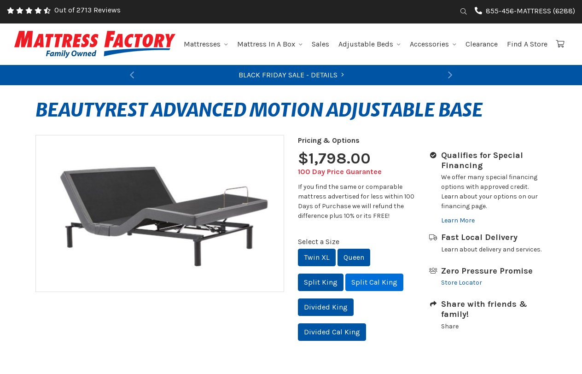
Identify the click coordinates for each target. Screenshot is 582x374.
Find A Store (527, 44)
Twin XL (317, 257)
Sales (320, 44)
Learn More (458, 220)
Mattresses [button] (206, 44)
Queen (353, 257)
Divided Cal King (332, 331)
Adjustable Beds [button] (369, 44)
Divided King (326, 307)
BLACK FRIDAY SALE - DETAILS (291, 74)
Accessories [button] (433, 44)
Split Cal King (374, 282)
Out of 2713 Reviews (87, 10)
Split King (321, 282)
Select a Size (318, 241)
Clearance (482, 44)
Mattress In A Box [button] (270, 44)
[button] (132, 75)
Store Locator (461, 282)
